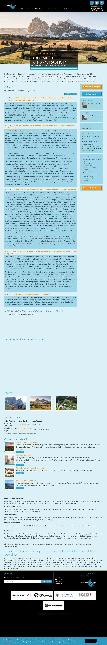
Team (50, 9)
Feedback (58, 581)
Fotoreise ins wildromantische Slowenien (32, 468)
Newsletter (58, 583)
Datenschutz (59, 577)
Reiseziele (25, 9)
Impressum (58, 579)
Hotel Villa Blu (24, 425)
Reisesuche (39, 9)
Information (20, 452)
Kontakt (68, 9)
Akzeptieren (90, 641)
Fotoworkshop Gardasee (26, 481)
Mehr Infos (90, 105)
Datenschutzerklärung (9, 642)
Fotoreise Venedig (23, 455)
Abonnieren (46, 581)
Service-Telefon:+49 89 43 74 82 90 (97, 8)
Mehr (58, 9)
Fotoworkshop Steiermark (26, 442)
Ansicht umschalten (71, 94)
